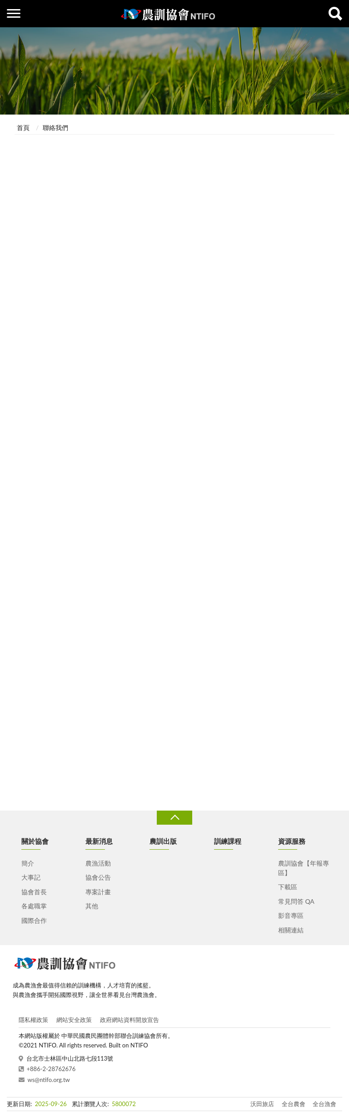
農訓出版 (163, 841)
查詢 (335, 13)
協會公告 (98, 877)
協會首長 (34, 892)
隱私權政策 (33, 1019)
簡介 (27, 863)
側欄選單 (13, 13)
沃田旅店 (262, 1103)
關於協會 (35, 841)
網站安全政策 (74, 1019)
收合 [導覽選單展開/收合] (174, 818)
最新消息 (99, 841)
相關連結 (291, 930)
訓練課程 (227, 841)
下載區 (287, 887)
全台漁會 (324, 1103)
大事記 (30, 877)
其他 (91, 906)
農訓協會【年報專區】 (303, 868)
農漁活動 (98, 863)
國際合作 (34, 920)
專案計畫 (98, 892)
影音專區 (291, 915)
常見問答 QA (296, 901)
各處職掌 (34, 906)
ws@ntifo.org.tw (49, 1079)
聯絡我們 (55, 127)
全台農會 (293, 1103)
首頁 (23, 127)
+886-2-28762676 (51, 1068)
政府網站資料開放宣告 (129, 1019)
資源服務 (291, 841)
